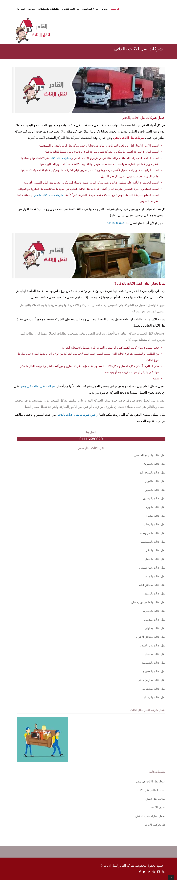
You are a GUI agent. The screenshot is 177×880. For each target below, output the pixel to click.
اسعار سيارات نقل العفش (150, 816)
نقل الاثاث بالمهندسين (153, 541)
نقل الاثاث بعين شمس (152, 567)
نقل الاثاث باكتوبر (155, 481)
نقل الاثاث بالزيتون (155, 593)
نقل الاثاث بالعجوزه (154, 671)
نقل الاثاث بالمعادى (154, 498)
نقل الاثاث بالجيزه (90, 9)
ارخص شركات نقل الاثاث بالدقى (77, 414)
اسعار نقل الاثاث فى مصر (150, 781)
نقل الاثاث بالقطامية (154, 662)
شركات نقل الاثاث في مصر (38, 386)
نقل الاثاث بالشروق (154, 463)
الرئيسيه (115, 9)
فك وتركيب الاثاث (155, 824)
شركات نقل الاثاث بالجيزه (48, 195)
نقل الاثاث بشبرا (156, 515)
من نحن (31, 9)
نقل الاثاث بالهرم (156, 507)
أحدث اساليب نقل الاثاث (151, 790)
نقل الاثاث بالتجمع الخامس (149, 455)
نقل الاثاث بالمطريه (154, 610)
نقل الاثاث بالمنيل (155, 559)
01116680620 (115, 223)
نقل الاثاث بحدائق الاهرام (150, 636)
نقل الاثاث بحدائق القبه (151, 585)
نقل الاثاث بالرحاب (155, 524)
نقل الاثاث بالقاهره (70, 9)
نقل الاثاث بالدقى (155, 550)
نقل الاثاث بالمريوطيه (153, 533)
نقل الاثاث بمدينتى (155, 619)
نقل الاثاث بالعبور (155, 489)
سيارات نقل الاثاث (60, 158)
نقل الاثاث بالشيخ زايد (152, 472)
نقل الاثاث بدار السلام (152, 645)
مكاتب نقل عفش (155, 798)
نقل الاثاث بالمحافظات (48, 9)
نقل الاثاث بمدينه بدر (153, 688)
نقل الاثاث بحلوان (155, 628)
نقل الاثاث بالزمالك (154, 697)
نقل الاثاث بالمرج (155, 576)
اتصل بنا (21, 9)
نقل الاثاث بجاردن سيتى (151, 680)
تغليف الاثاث (158, 807)
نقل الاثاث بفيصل (155, 654)
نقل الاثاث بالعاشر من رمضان (148, 602)
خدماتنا (105, 9)
